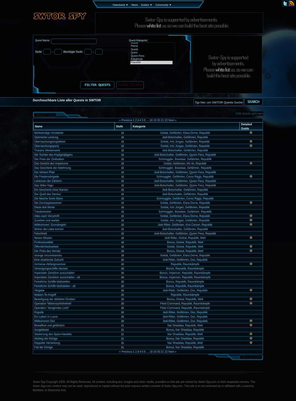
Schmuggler (165, 159)
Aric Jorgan (177, 141)
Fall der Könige (43, 347)
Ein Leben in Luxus (46, 316)
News (135, 4)
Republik (151, 62)
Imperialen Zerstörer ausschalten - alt (57, 277)
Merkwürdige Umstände (49, 133)
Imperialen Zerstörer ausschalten (54, 273)
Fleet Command (170, 303)
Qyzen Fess (151, 56)
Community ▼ (163, 4)
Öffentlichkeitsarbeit (46, 246)
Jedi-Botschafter (172, 137)
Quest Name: (43, 40)
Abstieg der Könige (46, 338)
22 (166, 120)
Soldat (164, 133)
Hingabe (39, 290)
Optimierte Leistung (46, 137)
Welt (203, 238)
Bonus (171, 242)
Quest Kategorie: (138, 40)
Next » (172, 120)
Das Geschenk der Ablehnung (52, 168)
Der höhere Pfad (44, 172)
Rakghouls (151, 59)
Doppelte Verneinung (47, 343)
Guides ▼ (146, 4)
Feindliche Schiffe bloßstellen (52, 281)
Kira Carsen (192, 224)
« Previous (125, 120)
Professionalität (43, 242)
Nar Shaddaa (175, 325)
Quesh (151, 49)
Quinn (151, 52)
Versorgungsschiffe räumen (51, 268)
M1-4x (190, 163)
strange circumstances (48, 255)
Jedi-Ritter (164, 224)
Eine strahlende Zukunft (49, 259)
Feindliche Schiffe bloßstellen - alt (55, 286)
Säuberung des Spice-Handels (53, 334)
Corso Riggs (194, 176)
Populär (39, 312)
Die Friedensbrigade (46, 176)
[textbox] (218, 102)
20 (158, 120)
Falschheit (40, 233)
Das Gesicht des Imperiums (51, 163)
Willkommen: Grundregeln (50, 224)
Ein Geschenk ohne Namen (51, 189)
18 (150, 120)
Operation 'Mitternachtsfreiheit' (53, 303)
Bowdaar (180, 159)
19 (154, 120)
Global (151, 42)
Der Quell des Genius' (47, 194)
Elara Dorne (190, 133)
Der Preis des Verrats (47, 251)
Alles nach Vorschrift (46, 216)
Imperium (174, 273)
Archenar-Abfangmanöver (50, 264)
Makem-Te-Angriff (45, 294)
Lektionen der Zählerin (48, 181)
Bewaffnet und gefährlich (49, 325)
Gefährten (175, 133)
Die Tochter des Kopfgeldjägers (53, 154)
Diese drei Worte (44, 207)
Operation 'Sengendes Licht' (51, 308)
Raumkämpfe (191, 264)
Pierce (151, 46)
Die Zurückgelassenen (48, 203)
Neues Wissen (43, 238)
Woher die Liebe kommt (49, 229)
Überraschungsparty (46, 146)
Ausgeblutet (41, 329)
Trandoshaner (42, 211)
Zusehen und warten (46, 220)
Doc (192, 259)
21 (162, 120)
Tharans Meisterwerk (47, 150)
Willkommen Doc (44, 321)
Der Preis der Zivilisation (49, 159)
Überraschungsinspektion (49, 141)
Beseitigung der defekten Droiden (54, 299)
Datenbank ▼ (120, 4)
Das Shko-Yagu (43, 185)
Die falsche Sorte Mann (48, 198)
